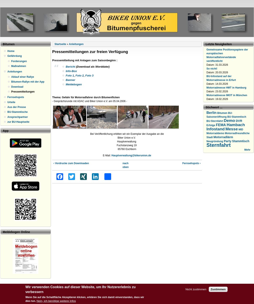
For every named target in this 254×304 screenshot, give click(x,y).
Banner (70, 80)
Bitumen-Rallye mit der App (27, 81)
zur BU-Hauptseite (18, 121)
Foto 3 (89, 75)
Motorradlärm (223, 137)
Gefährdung (14, 56)
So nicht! (211, 68)
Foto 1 (70, 75)
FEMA (221, 125)
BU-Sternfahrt (214, 121)
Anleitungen (14, 71)
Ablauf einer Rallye (22, 76)
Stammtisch (240, 141)
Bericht (70, 66)
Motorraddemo (215, 133)
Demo (229, 120)
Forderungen (19, 61)
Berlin (211, 113)
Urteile (11, 102)
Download (17, 86)
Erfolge (210, 125)
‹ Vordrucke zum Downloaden (71, 163)
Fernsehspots (15, 97)
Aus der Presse (16, 107)
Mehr (247, 149)
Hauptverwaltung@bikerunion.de (131, 155)
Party (227, 141)
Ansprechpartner (17, 117)
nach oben (125, 165)
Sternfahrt (218, 145)
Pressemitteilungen (23, 91)
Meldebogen (74, 84)
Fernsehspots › (191, 163)
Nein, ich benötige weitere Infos (56, 301)
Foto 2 (79, 75)
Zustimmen (218, 290)
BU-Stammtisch (236, 116)
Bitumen (222, 113)
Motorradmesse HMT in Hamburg (226, 87)
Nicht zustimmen (196, 290)
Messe (231, 129)
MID (241, 129)
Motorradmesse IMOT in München (226, 95)
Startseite (60, 44)
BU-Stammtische (17, 111)
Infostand (215, 129)
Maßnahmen (18, 66)
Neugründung (214, 141)
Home (10, 51)
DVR (239, 121)
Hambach (236, 125)
